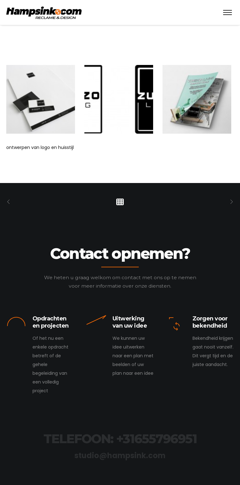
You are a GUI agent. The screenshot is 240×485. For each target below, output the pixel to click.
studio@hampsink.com (120, 455)
